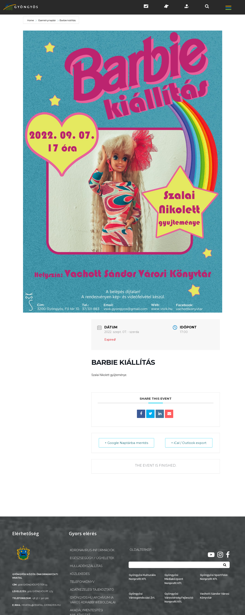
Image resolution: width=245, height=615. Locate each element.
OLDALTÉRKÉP (140, 550)
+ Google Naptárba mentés (126, 443)
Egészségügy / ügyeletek (92, 558)
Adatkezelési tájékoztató (92, 590)
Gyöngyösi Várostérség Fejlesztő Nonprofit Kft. (179, 597)
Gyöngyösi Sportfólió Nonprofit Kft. (214, 576)
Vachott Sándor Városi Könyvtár (214, 595)
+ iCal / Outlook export (188, 443)
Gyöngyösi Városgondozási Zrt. (142, 595)
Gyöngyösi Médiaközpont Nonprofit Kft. (174, 578)
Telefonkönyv (82, 582)
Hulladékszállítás (86, 566)
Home (30, 20)
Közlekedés (80, 574)
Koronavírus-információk (92, 550)
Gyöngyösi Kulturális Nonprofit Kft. (142, 576)
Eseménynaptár (47, 20)
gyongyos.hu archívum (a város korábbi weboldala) (93, 600)
